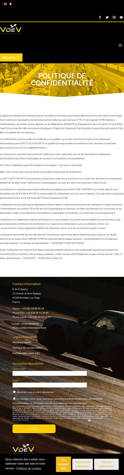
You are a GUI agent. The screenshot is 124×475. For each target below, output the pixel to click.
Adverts (8, 57)
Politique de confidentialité (27, 347)
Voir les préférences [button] (106, 464)
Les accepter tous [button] (63, 464)
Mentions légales (21, 342)
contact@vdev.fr (30, 323)
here (43, 327)
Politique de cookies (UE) (26, 353)
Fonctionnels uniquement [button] (83, 464)
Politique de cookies (28, 468)
